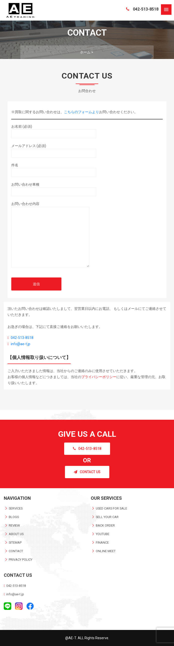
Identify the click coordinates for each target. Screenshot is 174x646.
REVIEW (14, 525)
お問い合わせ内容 (50, 236)
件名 (53, 169)
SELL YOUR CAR (107, 517)
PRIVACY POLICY (20, 559)
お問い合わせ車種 (53, 188)
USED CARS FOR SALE (111, 508)
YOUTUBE (102, 534)
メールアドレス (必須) (53, 149)
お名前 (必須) (53, 130)
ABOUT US (16, 534)
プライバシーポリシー (98, 377)
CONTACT (16, 551)
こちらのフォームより (81, 112)
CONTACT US (87, 472)
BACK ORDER (105, 525)
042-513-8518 (142, 9)
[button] (166, 9)
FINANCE (102, 542)
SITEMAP (15, 542)
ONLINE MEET (106, 551)
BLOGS (14, 517)
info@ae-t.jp (20, 344)
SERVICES (16, 508)
